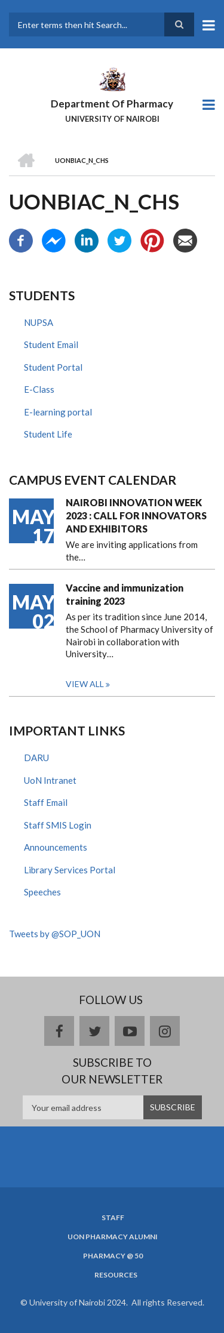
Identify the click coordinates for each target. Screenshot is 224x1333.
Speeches (42, 891)
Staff (113, 1217)
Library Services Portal (69, 869)
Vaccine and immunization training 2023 (124, 594)
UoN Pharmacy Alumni (112, 1236)
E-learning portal (58, 412)
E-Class (39, 389)
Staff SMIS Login (57, 825)
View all (85, 684)
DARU (36, 757)
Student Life (48, 434)
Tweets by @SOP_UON (54, 933)
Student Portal (53, 367)
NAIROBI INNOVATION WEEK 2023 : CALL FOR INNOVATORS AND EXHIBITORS (136, 515)
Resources (115, 1275)
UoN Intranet (50, 780)
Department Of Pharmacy (112, 103)
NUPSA (38, 322)
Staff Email (45, 802)
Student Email (51, 344)
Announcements (55, 847)
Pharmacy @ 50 (113, 1256)
